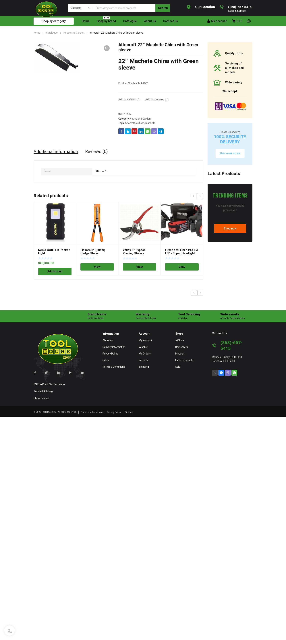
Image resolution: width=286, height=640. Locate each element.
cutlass (140, 123)
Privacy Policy (114, 412)
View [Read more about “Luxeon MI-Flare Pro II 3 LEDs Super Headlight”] (182, 267)
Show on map (41, 398)
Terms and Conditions (92, 412)
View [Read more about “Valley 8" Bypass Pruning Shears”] (139, 267)
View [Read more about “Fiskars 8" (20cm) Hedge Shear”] (97, 267)
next (200, 196)
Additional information (56, 152)
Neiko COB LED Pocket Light (54, 252)
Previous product (194, 293)
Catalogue (52, 33)
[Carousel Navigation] (197, 196)
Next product (200, 293)
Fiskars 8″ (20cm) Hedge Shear (92, 252)
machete (150, 123)
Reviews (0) (96, 152)
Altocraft (130, 123)
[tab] (56, 152)
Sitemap (129, 412)
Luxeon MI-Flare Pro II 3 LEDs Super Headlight (181, 252)
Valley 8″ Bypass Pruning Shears (134, 252)
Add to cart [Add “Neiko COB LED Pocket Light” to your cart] (54, 271)
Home (37, 33)
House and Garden (73, 33)
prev (193, 196)
